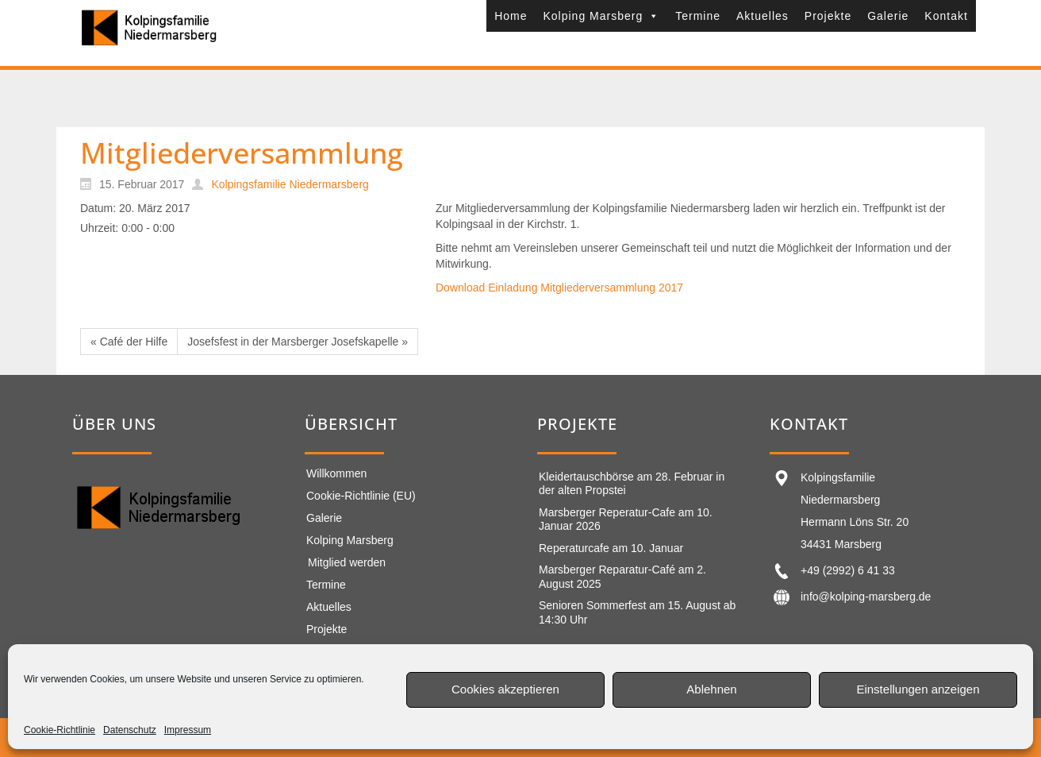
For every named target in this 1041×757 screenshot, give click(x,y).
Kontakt (945, 16)
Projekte (828, 16)
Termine (697, 16)
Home (510, 16)
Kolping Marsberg (601, 16)
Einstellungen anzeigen (917, 689)
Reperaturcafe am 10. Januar (611, 548)
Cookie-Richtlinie (59, 730)
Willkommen (336, 473)
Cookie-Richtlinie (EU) (361, 495)
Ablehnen (711, 689)
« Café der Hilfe (128, 341)
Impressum (187, 730)
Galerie (887, 16)
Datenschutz (129, 730)
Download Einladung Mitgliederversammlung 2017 (559, 287)
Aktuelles (762, 16)
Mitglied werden (347, 562)
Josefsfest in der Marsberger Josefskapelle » (297, 341)
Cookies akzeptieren (505, 689)
